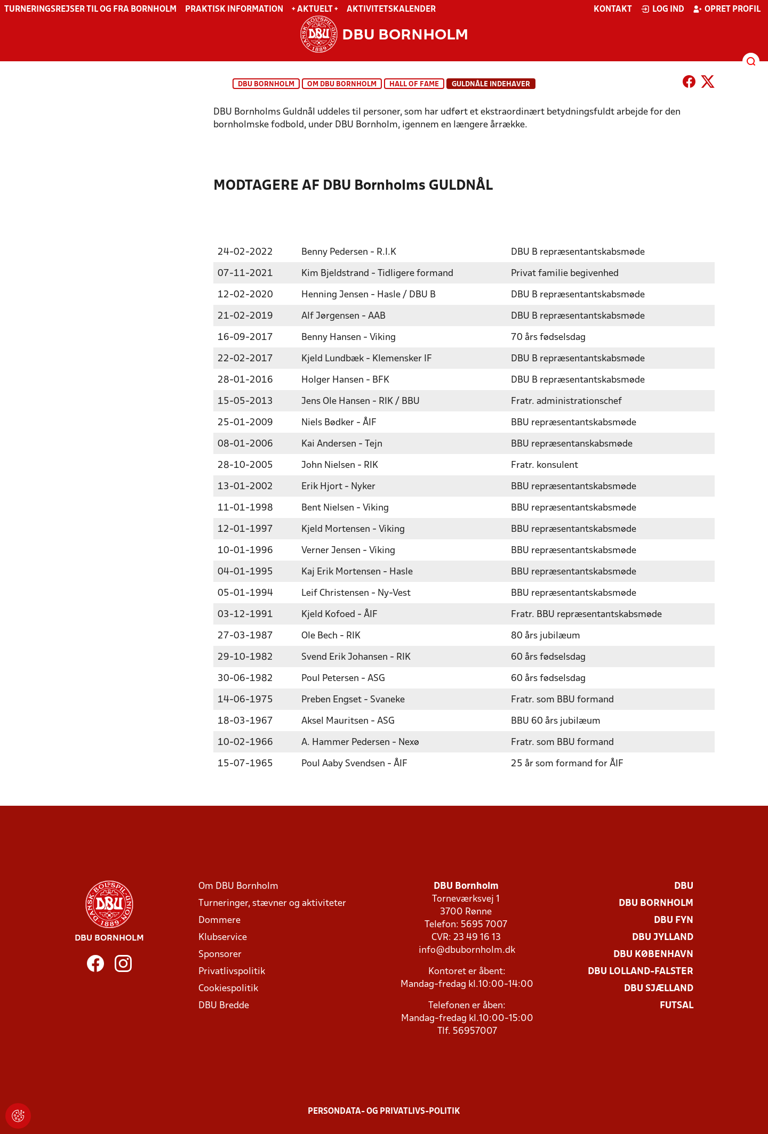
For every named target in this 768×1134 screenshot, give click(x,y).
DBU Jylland (662, 937)
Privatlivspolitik (231, 971)
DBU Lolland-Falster (640, 971)
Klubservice (222, 937)
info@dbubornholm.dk (467, 949)
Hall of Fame (414, 84)
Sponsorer (220, 954)
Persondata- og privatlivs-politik (384, 1111)
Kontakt (613, 9)
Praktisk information (234, 9)
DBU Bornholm (266, 84)
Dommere (219, 920)
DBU (683, 885)
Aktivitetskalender (391, 9)
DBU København (653, 954)
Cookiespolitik (228, 988)
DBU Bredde (223, 1005)
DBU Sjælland (658, 988)
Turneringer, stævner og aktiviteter (272, 903)
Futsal (676, 1005)
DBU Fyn (673, 920)
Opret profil (727, 9)
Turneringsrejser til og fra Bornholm (90, 9)
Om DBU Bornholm (342, 84)
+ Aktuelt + (315, 9)
